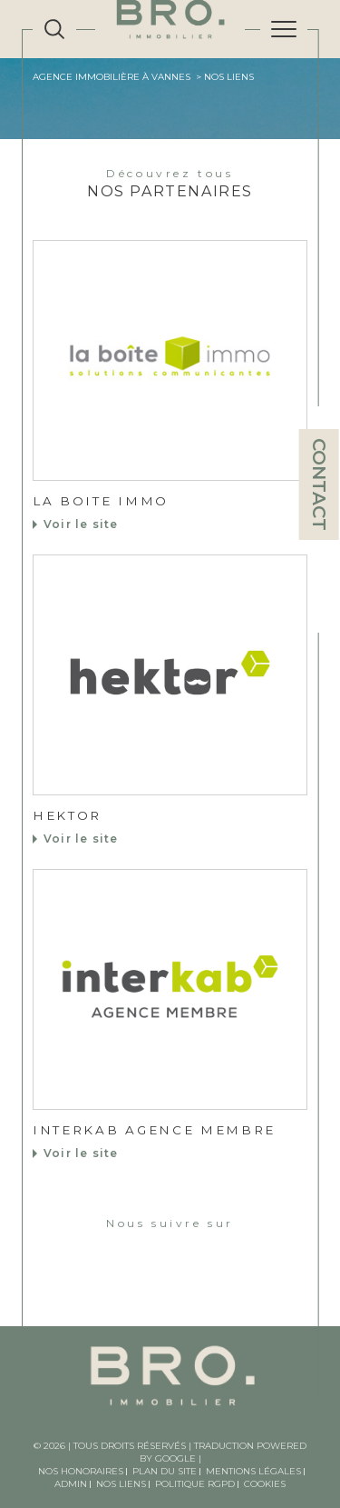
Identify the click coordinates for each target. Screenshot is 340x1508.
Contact (319, 484)
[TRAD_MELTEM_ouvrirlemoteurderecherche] (54, 29)
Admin (70, 1484)
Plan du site (164, 1471)
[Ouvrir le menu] (283, 29)
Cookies (265, 1484)
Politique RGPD (195, 1484)
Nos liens (121, 1484)
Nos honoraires (80, 1471)
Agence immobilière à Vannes (111, 77)
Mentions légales (253, 1471)
